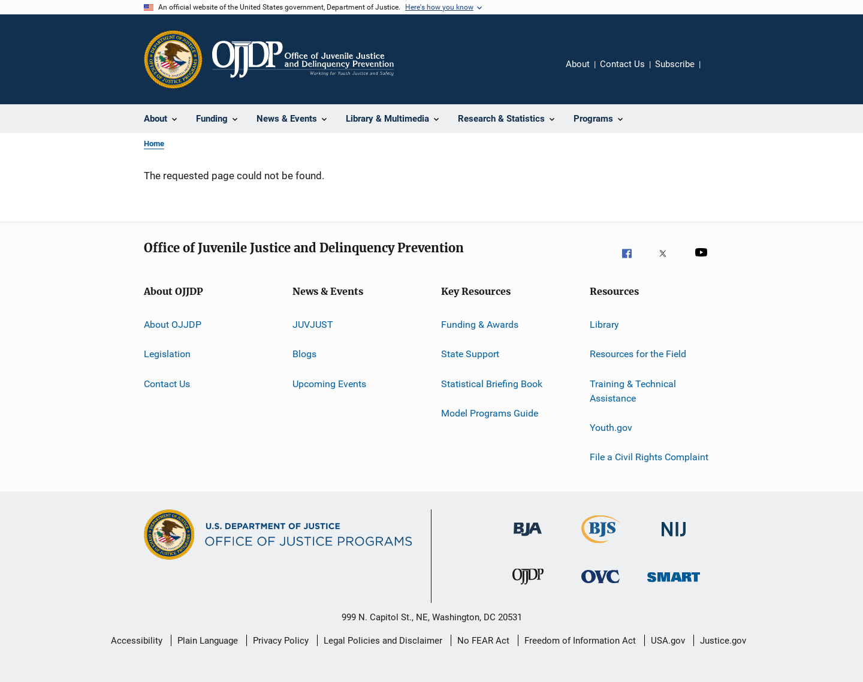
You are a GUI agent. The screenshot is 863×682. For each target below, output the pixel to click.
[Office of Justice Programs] (173, 59)
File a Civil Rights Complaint (649, 457)
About (578, 64)
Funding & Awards (479, 324)
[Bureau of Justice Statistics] (600, 545)
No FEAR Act (483, 640)
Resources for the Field (638, 354)
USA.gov (668, 640)
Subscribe (675, 64)
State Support (470, 354)
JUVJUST (312, 324)
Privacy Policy (281, 640)
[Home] (303, 59)
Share (719, 72)
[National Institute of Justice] (673, 542)
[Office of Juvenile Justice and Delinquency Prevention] (528, 590)
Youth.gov (611, 427)
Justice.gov (723, 640)
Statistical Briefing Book (491, 384)
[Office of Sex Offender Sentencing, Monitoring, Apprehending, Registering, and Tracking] (673, 590)
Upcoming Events (329, 384)
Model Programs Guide (489, 413)
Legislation (167, 354)
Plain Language (207, 640)
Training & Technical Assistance (633, 391)
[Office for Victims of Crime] (600, 590)
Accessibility (136, 640)
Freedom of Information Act (580, 640)
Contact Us (622, 64)
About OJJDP (172, 324)
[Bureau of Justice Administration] (528, 542)
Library (604, 324)
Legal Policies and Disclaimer (383, 640)
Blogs (304, 354)
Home (154, 143)
